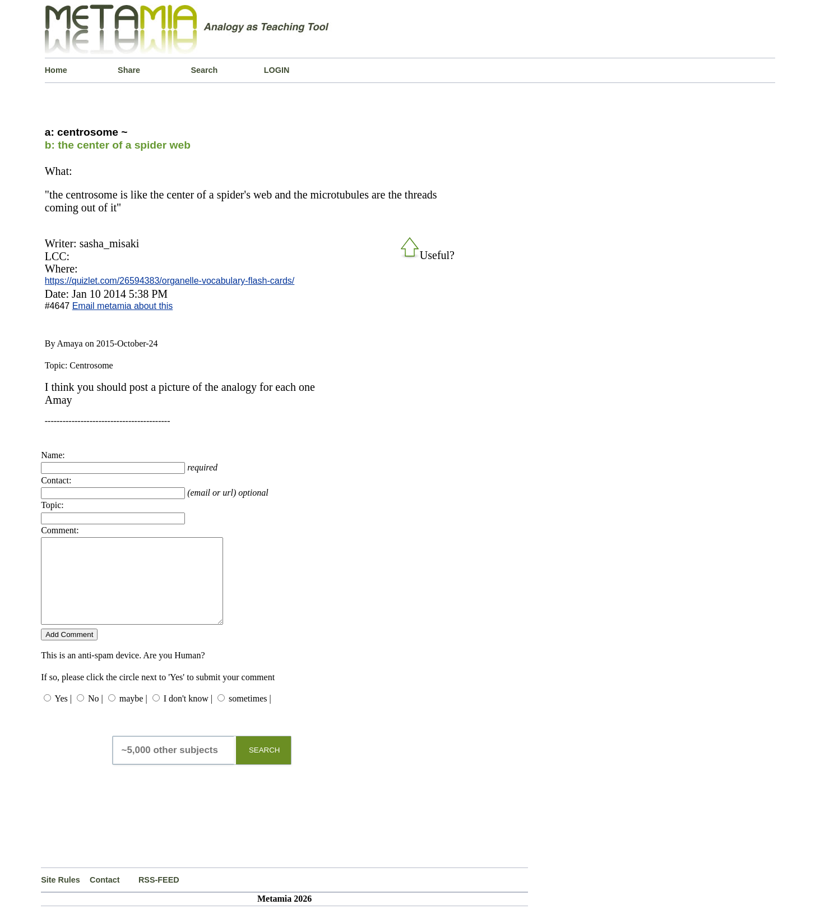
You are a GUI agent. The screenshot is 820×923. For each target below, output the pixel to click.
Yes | (63, 715)
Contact (105, 896)
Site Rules (60, 896)
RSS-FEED (158, 896)
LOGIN (277, 70)
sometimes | (250, 715)
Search (204, 70)
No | (95, 715)
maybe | (133, 715)
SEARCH (264, 767)
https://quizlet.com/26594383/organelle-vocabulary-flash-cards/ (170, 280)
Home (56, 70)
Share (129, 70)
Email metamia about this (122, 306)
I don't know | (188, 715)
